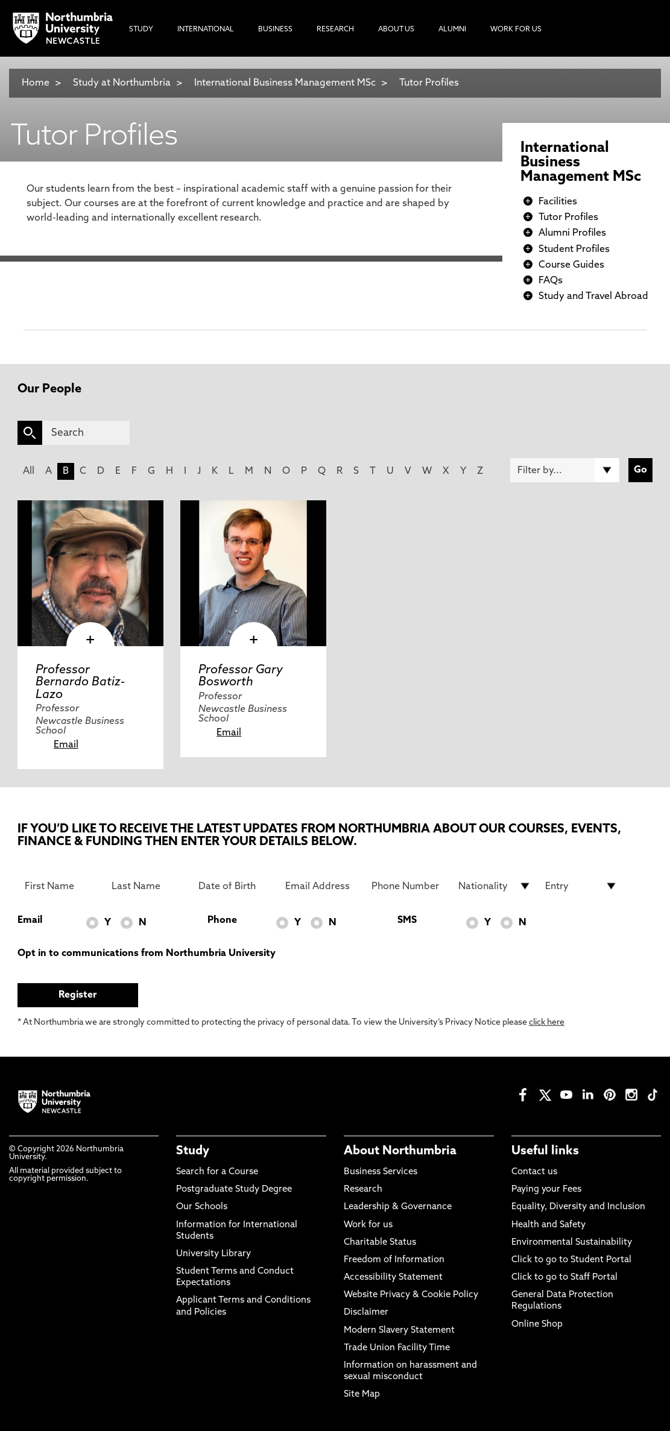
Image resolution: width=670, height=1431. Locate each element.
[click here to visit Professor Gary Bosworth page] (253, 573)
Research (363, 1189)
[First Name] (61, 886)
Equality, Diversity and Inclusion (578, 1207)
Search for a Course (217, 1172)
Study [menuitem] (141, 29)
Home (35, 83)
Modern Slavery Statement (399, 1330)
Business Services (380, 1172)
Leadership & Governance (398, 1207)
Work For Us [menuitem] (516, 29)
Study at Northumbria (122, 83)
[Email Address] (321, 886)
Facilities (558, 202)
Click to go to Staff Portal (564, 1277)
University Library (213, 1254)
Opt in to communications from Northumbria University (146, 953)
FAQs (551, 281)
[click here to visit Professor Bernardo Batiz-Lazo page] (90, 573)
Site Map (362, 1394)
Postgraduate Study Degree (234, 1189)
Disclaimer (366, 1312)
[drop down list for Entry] (581, 886)
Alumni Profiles (572, 233)
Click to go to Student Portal (571, 1260)
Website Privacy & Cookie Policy (411, 1295)
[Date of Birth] (234, 886)
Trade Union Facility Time (397, 1348)
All (28, 471)
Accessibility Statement (393, 1277)
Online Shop (537, 1324)
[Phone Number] (407, 886)
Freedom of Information (394, 1260)
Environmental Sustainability (571, 1242)
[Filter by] (564, 470)
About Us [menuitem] (396, 29)
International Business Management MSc (285, 83)
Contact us (534, 1172)
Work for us (368, 1225)
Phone (222, 920)
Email (66, 745)
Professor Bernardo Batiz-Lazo (80, 682)
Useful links (545, 1151)
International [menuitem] (205, 29)
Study (192, 1151)
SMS (407, 920)
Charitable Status (380, 1242)
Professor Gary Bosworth (240, 676)
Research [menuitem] (335, 29)
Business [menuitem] (275, 29)
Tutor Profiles (429, 83)
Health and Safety (548, 1225)
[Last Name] (148, 886)
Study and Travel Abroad (593, 296)
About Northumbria (400, 1151)
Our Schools (201, 1207)
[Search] (86, 433)
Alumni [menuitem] (452, 29)
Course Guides (571, 265)
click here (546, 1022)
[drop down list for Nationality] (494, 886)
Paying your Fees (546, 1189)
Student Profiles (574, 249)
